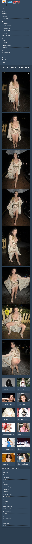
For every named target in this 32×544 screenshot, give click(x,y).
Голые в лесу (6, 486)
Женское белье (6, 496)
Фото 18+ (5, 520)
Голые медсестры (7, 489)
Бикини (4, 474)
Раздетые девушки (7, 511)
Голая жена (5, 482)
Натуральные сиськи (7, 508)
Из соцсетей (5, 499)
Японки (4, 525)
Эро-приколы (6, 523)
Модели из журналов (7, 506)
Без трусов (5, 472)
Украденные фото (7, 518)
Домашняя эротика (7, 494)
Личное (4, 503)
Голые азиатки (6, 484)
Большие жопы (6, 477)
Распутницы (5, 513)
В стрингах (5, 479)
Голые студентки (7, 491)
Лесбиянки (5, 501)
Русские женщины (7, 515)
